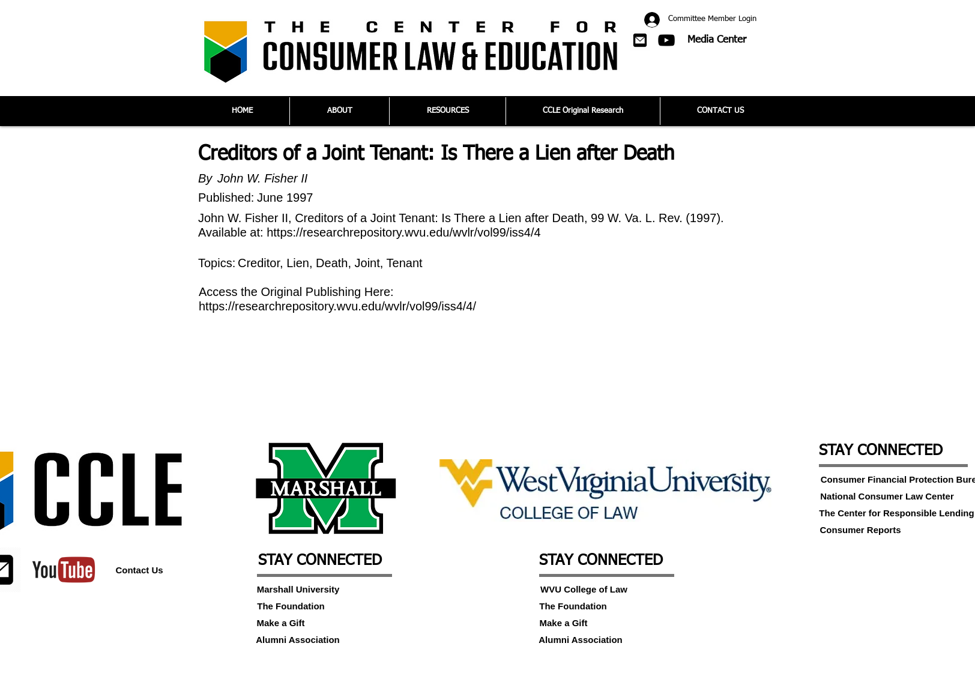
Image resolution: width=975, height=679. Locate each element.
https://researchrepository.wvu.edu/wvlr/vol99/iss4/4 (404, 232)
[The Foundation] (291, 606)
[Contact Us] (139, 569)
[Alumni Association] (298, 639)
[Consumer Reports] (860, 530)
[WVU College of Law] (584, 589)
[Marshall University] (298, 589)
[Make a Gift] (280, 623)
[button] (640, 40)
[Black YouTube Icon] (666, 40)
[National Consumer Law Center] (887, 496)
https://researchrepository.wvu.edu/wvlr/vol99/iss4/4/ (337, 306)
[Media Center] (717, 39)
